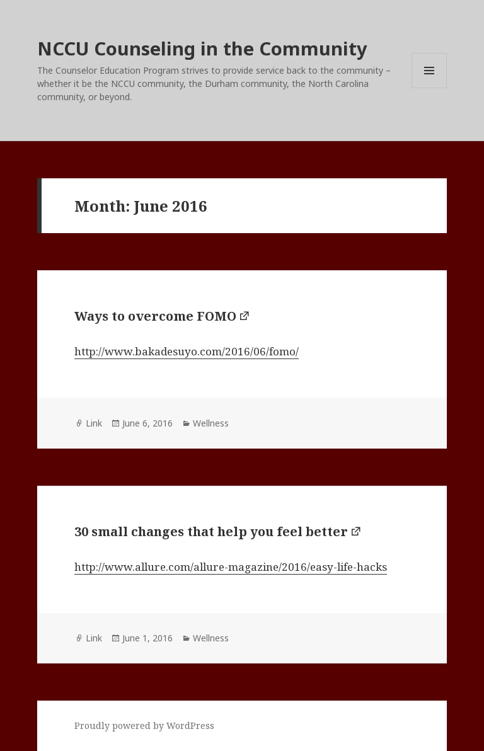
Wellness (211, 423)
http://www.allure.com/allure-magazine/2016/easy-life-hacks (230, 566)
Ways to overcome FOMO (155, 315)
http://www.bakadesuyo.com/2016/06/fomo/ (186, 351)
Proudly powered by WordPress (144, 725)
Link (94, 423)
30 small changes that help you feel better (211, 531)
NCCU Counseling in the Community (202, 48)
